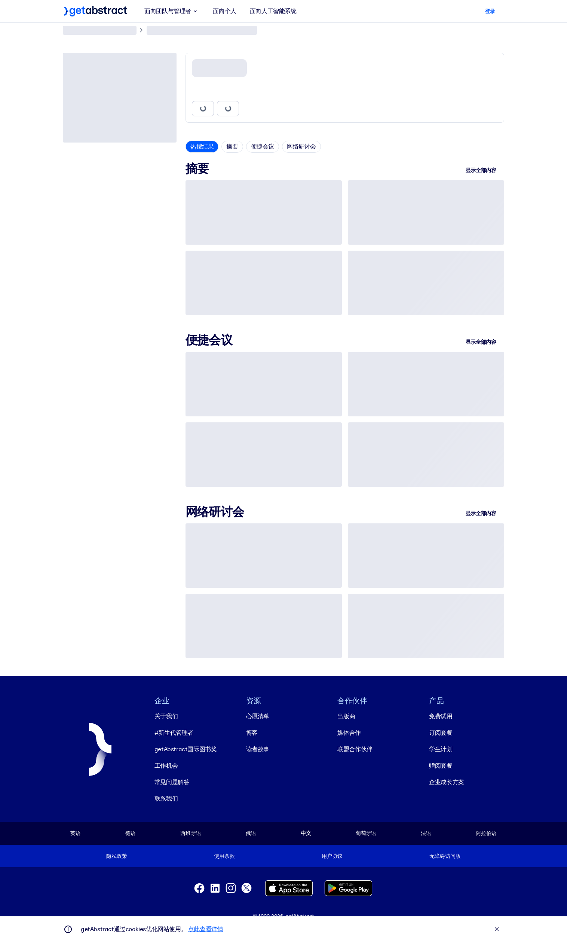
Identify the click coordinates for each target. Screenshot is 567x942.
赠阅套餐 (440, 765)
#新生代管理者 (173, 732)
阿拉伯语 (486, 833)
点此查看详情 (205, 929)
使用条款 (224, 856)
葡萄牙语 (366, 833)
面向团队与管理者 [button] (171, 11)
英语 (75, 833)
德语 (130, 833)
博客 (252, 732)
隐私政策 (116, 856)
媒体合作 (349, 732)
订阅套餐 (440, 732)
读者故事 (257, 749)
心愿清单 (257, 716)
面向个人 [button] (224, 11)
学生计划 (440, 749)
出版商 (346, 716)
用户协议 (332, 856)
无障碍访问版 (444, 856)
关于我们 (166, 716)
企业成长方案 (446, 782)
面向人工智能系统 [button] (273, 11)
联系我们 (166, 798)
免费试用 (440, 716)
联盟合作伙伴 (355, 749)
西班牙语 (190, 833)
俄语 (251, 833)
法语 (426, 833)
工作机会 (166, 765)
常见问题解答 (172, 782)
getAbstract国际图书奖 (185, 749)
